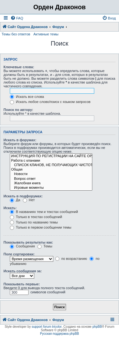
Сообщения (22, 246)
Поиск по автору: (18, 110)
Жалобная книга (51, 183)
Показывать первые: (21, 284)
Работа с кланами (51, 160)
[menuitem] (16, 18)
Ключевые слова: (18, 67)
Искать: (10, 208)
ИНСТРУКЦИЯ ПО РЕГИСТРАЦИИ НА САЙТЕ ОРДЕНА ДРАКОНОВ (51, 156)
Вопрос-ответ (51, 179)
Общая (51, 169)
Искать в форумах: (19, 140)
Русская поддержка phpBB (59, 333)
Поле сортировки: (19, 254)
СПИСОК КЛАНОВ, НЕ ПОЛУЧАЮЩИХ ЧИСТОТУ (51, 165)
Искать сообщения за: (22, 271)
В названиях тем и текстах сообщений (44, 212)
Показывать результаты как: (28, 242)
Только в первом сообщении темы (40, 227)
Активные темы (45, 34)
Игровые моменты (51, 188)
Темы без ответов (16, 34)
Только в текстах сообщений (36, 217)
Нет (29, 200)
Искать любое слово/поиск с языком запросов (50, 102)
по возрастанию (71, 258)
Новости (51, 174)
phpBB (97, 326)
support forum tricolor (47, 326)
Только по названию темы (34, 222)
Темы (44, 246)
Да (15, 200)
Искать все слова (27, 97)
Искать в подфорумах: (23, 196)
